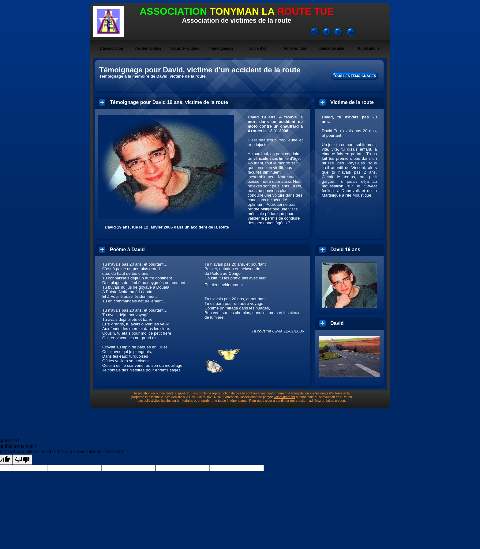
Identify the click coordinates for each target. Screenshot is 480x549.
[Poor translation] (22, 460)
